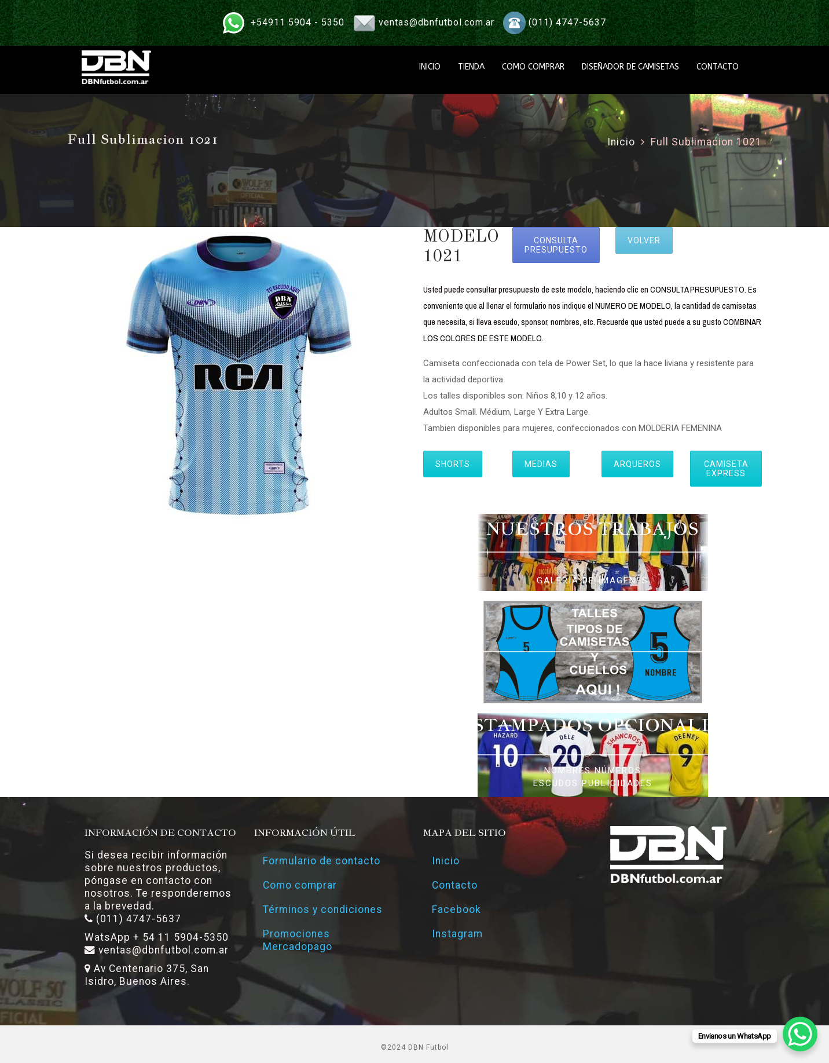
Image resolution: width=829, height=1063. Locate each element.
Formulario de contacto (321, 861)
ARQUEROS (637, 464)
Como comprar (300, 885)
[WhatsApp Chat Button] (800, 1034)
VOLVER (644, 240)
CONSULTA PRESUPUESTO (556, 245)
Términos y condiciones (323, 909)
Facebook (456, 909)
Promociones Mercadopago (297, 940)
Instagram (457, 934)
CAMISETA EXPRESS (726, 468)
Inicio (621, 142)
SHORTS (452, 464)
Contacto (455, 885)
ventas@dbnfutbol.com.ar (436, 22)
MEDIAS (540, 464)
